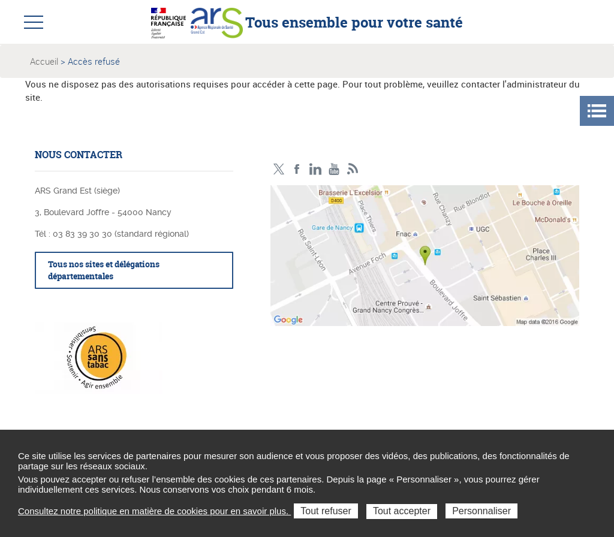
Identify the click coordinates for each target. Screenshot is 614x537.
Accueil (44, 61)
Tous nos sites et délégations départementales (103, 270)
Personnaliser (481, 511)
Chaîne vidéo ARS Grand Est (334, 169)
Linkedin (316, 169)
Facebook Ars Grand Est (297, 169)
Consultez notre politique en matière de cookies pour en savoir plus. (154, 511)
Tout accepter (402, 511)
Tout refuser (325, 511)
